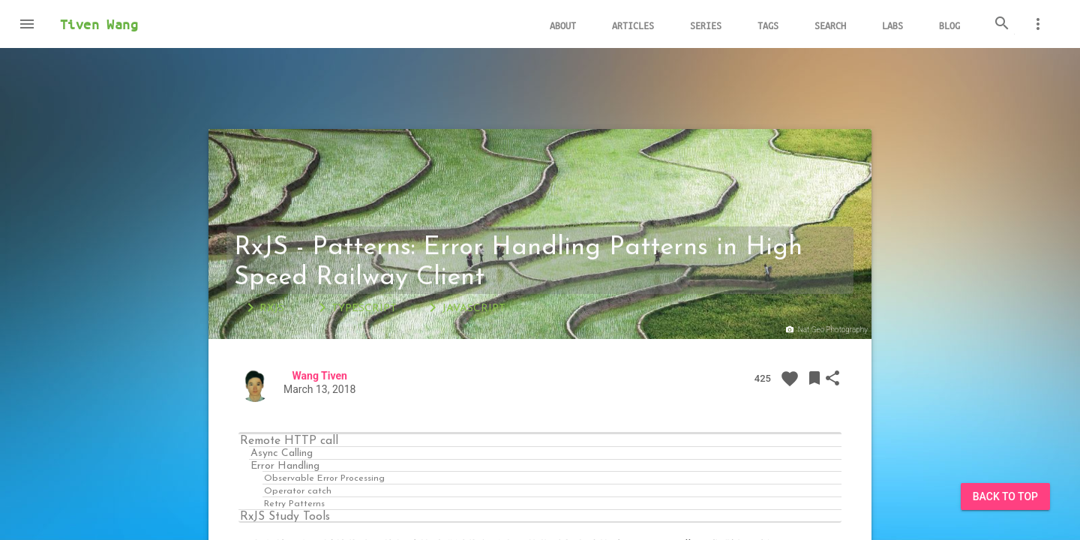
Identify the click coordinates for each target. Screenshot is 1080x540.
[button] (27, 24)
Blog (949, 25)
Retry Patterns (294, 503)
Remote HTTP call (289, 440)
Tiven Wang (99, 24)
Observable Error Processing (324, 477)
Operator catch (298, 490)
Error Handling (285, 465)
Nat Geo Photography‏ (826, 330)
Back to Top (1005, 496)
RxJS (263, 307)
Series (706, 25)
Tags (768, 25)
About (563, 25)
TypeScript (355, 307)
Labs (892, 25)
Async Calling (281, 452)
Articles (633, 25)
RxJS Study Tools (285, 516)
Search (830, 25)
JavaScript (465, 307)
